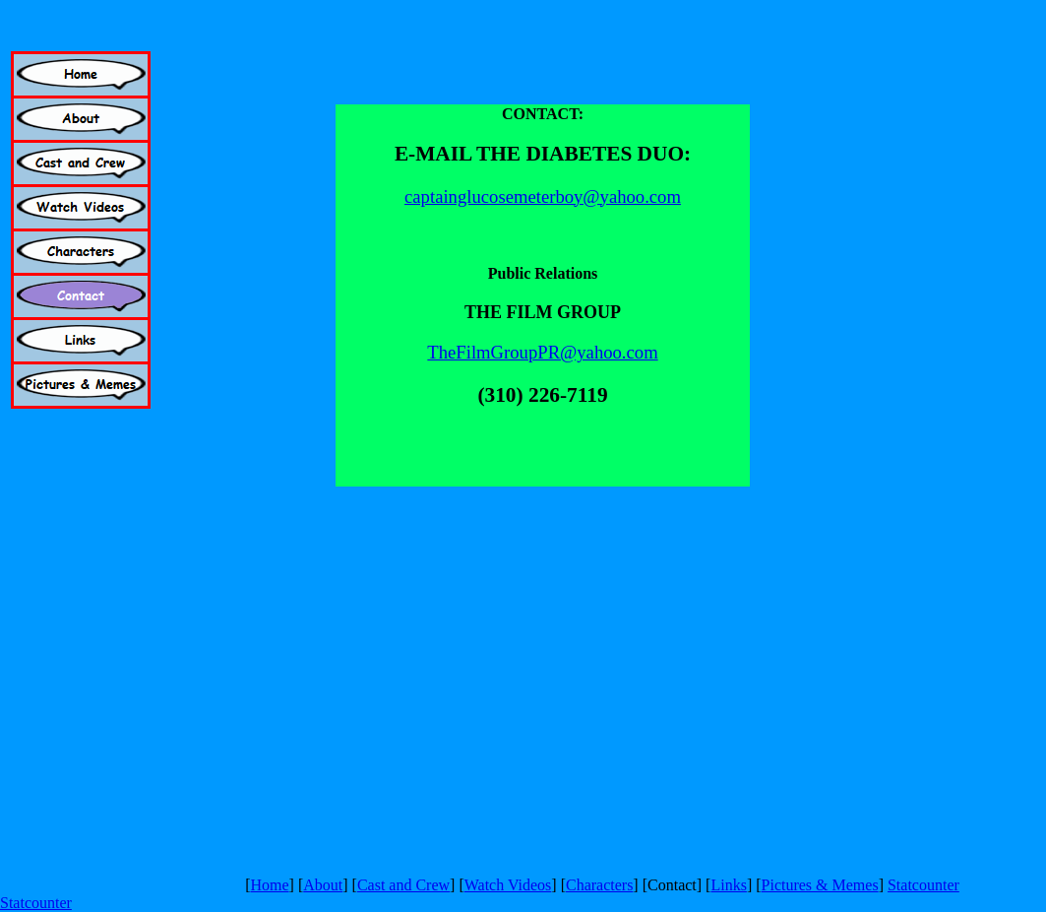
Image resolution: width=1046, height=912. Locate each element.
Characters (599, 885)
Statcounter (923, 885)
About (322, 885)
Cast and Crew (403, 885)
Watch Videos (508, 885)
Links (728, 885)
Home (269, 885)
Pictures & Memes (820, 885)
